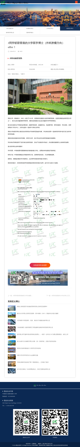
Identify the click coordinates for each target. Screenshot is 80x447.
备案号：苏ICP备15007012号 (45, 443)
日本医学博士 (50, 28)
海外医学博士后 (10, 32)
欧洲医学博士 (29, 28)
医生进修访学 (10, 28)
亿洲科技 (34, 443)
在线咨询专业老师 (40, 265)
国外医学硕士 (29, 32)
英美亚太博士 (69, 28)
